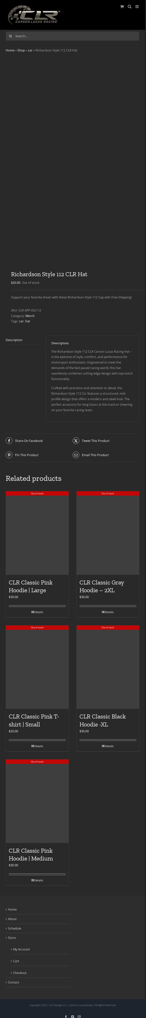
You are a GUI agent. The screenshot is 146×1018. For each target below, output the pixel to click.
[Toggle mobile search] (130, 7)
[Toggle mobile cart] (122, 7)
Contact (13, 982)
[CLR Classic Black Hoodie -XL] (108, 667)
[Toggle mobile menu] (137, 7)
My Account (21, 949)
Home (10, 50)
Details (38, 612)
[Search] (10, 36)
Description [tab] (14, 340)
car (30, 50)
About (12, 919)
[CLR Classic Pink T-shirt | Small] (37, 667)
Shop (21, 50)
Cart (16, 961)
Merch (30, 316)
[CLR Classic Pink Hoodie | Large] (37, 533)
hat (27, 321)
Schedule (14, 928)
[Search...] (72, 36)
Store (12, 938)
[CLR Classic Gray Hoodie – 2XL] (108, 533)
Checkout (20, 973)
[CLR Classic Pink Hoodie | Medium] (37, 801)
